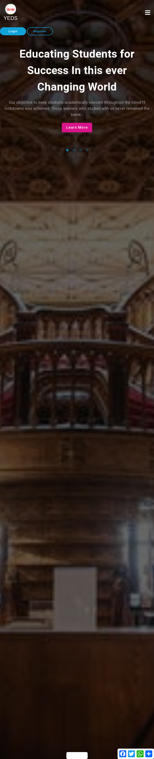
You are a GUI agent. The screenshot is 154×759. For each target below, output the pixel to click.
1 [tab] (67, 150)
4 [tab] (87, 150)
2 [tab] (74, 150)
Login (12, 31)
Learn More (77, 127)
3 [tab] (80, 150)
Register (39, 31)
